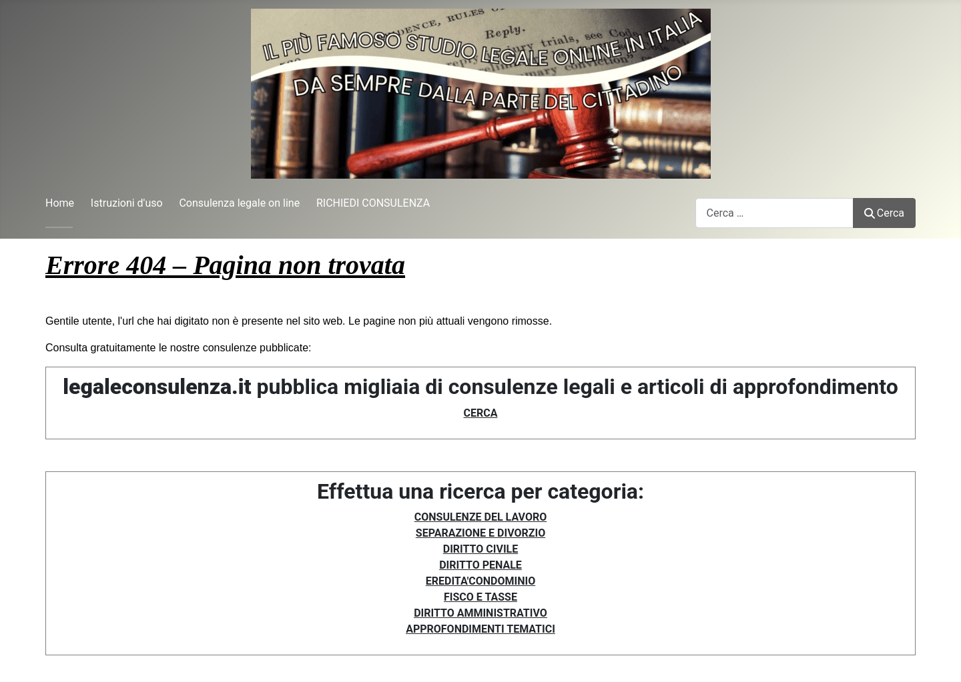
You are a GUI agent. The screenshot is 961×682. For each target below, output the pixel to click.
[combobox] (774, 213)
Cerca (884, 213)
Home (59, 203)
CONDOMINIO (501, 581)
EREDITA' (447, 581)
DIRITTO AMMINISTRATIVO (480, 613)
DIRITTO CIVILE (480, 549)
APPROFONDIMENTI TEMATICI (480, 629)
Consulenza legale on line (239, 203)
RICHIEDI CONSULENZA (373, 203)
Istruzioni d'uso (127, 203)
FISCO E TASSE (480, 597)
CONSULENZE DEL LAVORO (480, 517)
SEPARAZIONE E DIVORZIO (480, 533)
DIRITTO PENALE (480, 565)
